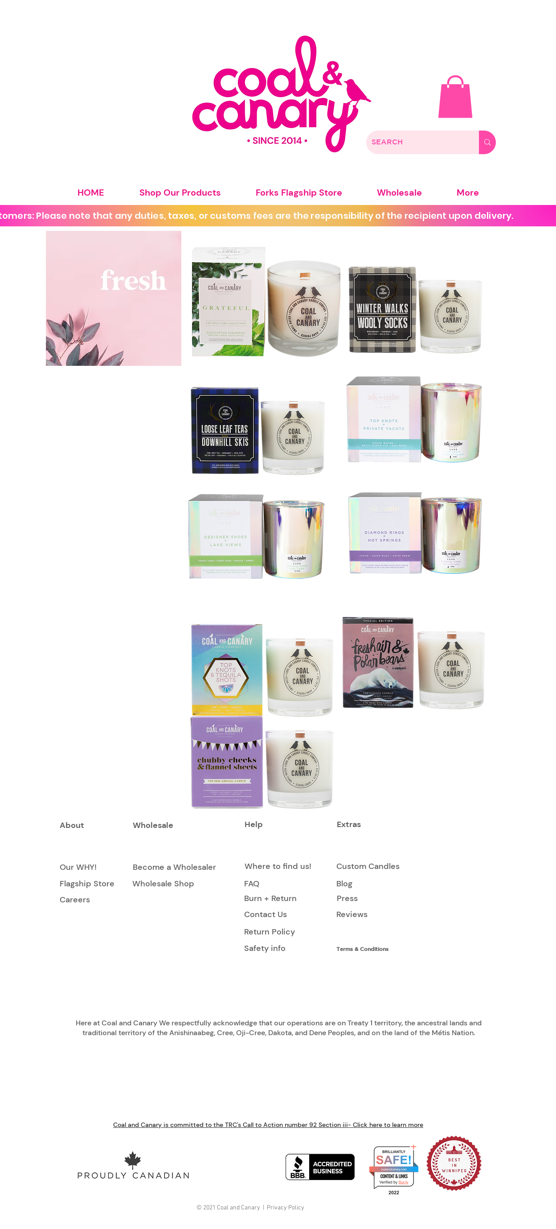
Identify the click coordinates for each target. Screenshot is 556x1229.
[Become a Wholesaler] (174, 867)
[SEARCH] (416, 142)
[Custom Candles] (368, 866)
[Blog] (356, 884)
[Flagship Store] (87, 884)
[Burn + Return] (270, 898)
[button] (455, 96)
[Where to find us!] (278, 866)
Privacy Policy (285, 1208)
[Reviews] (352, 915)
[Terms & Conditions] (366, 949)
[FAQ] (252, 884)
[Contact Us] (265, 915)
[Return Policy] (269, 932)
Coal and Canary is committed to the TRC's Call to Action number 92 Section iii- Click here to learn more (268, 1125)
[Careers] (75, 900)
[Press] (347, 898)
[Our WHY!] (78, 867)
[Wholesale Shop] (163, 884)
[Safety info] (266, 948)
